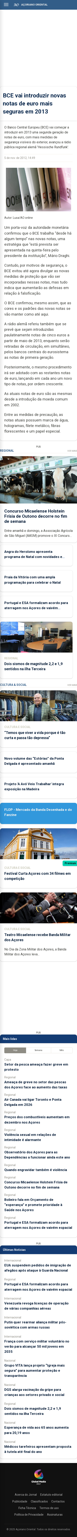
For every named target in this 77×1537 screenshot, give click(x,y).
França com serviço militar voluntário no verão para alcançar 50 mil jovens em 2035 (36, 1346)
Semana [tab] (38, 1050)
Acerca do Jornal (26, 1494)
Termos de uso (49, 1508)
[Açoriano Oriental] (38, 1485)
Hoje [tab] (15, 1050)
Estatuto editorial (51, 1494)
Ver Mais (72, 451)
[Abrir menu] (6, 4)
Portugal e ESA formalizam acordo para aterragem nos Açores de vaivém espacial (36, 608)
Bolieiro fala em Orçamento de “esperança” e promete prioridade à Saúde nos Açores (33, 1205)
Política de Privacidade (29, 1514)
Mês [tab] (62, 1050)
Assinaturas (55, 1514)
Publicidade (19, 1501)
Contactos (58, 1501)
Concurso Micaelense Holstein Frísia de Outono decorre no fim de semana (35, 516)
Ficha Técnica (27, 1508)
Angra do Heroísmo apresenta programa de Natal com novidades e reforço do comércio (33, 556)
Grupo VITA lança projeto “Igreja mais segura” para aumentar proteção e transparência (34, 1370)
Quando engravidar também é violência (35, 1170)
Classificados (39, 1501)
